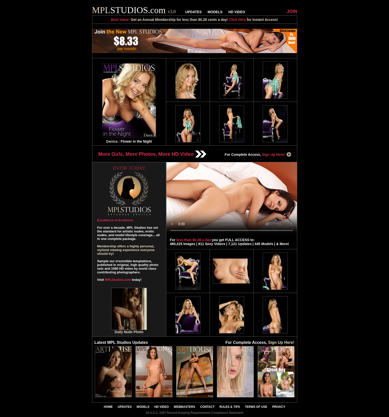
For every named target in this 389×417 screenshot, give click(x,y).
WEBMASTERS (184, 407)
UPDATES (193, 12)
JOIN (292, 11)
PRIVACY (278, 407)
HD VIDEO (236, 12)
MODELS (215, 12)
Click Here (237, 20)
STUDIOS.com (134, 10)
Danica (112, 141)
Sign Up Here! (277, 155)
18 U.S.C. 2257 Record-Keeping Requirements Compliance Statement (194, 413)
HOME (108, 407)
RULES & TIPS (230, 407)
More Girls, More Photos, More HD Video (152, 154)
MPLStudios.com (118, 280)
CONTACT (207, 407)
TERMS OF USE (256, 407)
